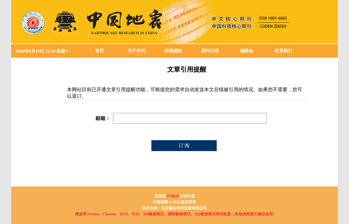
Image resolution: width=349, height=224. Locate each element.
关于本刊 (136, 50)
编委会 (246, 50)
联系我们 (283, 50)
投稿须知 (173, 50)
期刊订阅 (210, 50)
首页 (99, 50)
